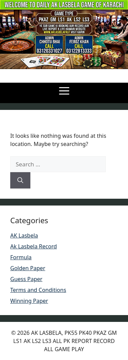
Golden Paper (27, 268)
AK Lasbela (24, 235)
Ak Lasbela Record (33, 246)
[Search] (20, 180)
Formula (21, 257)
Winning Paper (29, 301)
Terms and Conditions (38, 290)
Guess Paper (26, 279)
